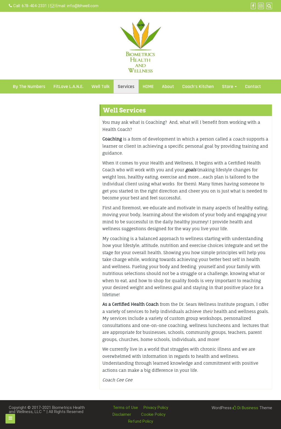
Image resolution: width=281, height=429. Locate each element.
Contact (253, 86)
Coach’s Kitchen (198, 86)
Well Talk (100, 86)
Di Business (245, 407)
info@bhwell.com (83, 5)
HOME (148, 86)
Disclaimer (122, 414)
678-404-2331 (34, 5)
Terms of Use (125, 407)
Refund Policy (140, 421)
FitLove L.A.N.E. (68, 86)
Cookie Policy (153, 414)
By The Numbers (29, 86)
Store (227, 86)
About (168, 86)
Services (126, 86)
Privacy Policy (156, 407)
